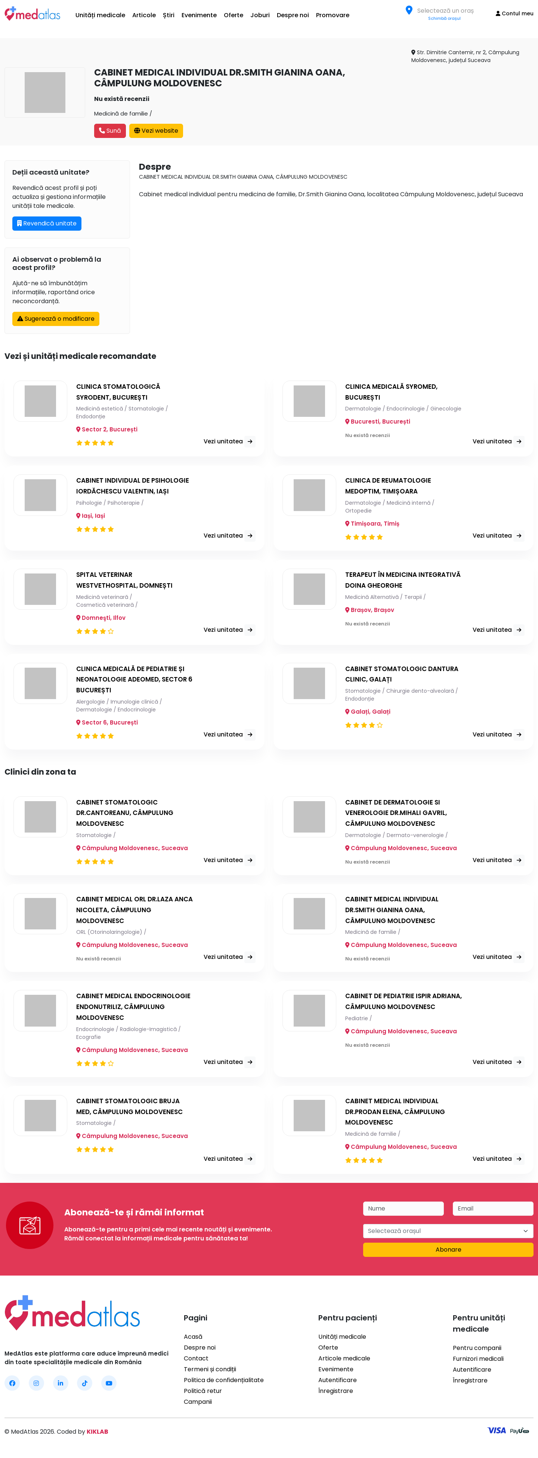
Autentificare (337, 1383)
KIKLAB (97, 1434)
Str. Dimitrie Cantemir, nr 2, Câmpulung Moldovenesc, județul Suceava (465, 56)
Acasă (193, 1339)
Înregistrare (335, 1394)
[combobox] (447, 10)
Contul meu (515, 13)
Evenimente (199, 15)
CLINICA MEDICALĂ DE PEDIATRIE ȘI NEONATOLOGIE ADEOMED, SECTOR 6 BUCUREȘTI (133, 682)
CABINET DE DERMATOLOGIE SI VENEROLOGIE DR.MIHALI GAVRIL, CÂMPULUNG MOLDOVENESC (399, 815)
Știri (168, 15)
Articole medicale (344, 1361)
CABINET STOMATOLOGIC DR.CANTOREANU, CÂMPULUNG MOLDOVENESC (127, 815)
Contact (196, 1361)
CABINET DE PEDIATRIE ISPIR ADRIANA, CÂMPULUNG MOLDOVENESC (390, 1009)
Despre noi (293, 15)
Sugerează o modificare (56, 318)
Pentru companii (477, 1351)
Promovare (332, 15)
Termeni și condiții (210, 1372)
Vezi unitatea (234, 437)
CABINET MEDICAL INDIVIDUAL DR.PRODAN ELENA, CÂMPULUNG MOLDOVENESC (398, 1114)
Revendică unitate (47, 223)
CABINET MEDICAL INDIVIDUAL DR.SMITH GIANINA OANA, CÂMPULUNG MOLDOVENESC (394, 912)
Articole (144, 15)
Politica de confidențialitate (224, 1383)
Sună (110, 130)
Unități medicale (100, 15)
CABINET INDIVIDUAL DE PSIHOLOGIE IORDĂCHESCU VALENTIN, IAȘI (121, 491)
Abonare (448, 1252)
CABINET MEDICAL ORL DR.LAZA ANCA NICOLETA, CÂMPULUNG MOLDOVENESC (127, 912)
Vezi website (156, 130)
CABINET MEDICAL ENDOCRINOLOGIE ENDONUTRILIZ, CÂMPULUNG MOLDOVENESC (132, 1009)
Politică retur (203, 1394)
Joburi (260, 15)
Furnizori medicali (478, 1361)
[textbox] (447, 11)
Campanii (198, 1404)
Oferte (233, 15)
